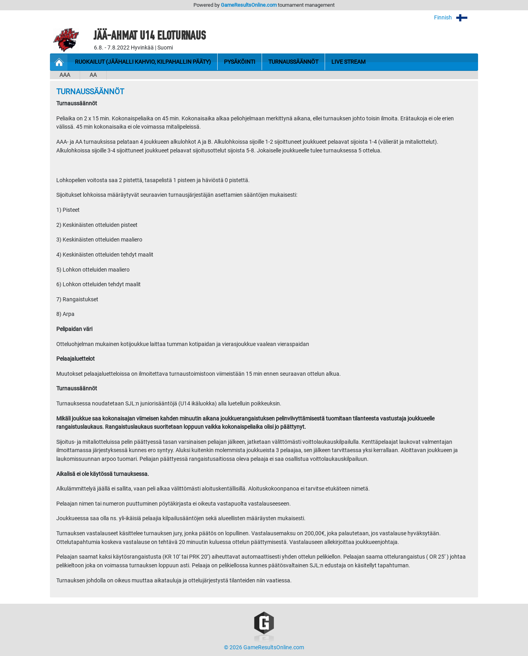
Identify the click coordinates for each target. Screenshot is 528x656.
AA (93, 75)
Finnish (456, 17)
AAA (64, 75)
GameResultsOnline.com (249, 5)
